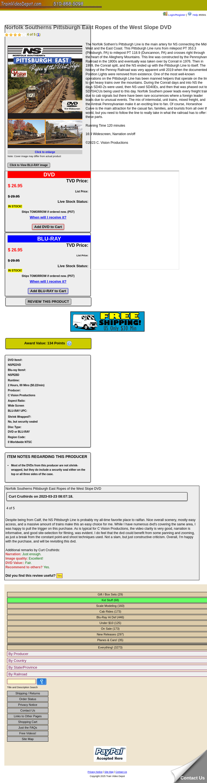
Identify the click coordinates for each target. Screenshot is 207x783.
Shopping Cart (27, 721)
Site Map (27, 739)
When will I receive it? (48, 217)
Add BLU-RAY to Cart (48, 291)
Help (192, 14)
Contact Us (27, 710)
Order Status (27, 699)
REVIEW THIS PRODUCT (48, 302)
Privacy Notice (27, 704)
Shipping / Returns (27, 693)
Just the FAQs (27, 727)
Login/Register (174, 14)
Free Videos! (27, 733)
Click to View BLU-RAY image (29, 165)
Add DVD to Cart (48, 227)
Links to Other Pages (28, 716)
